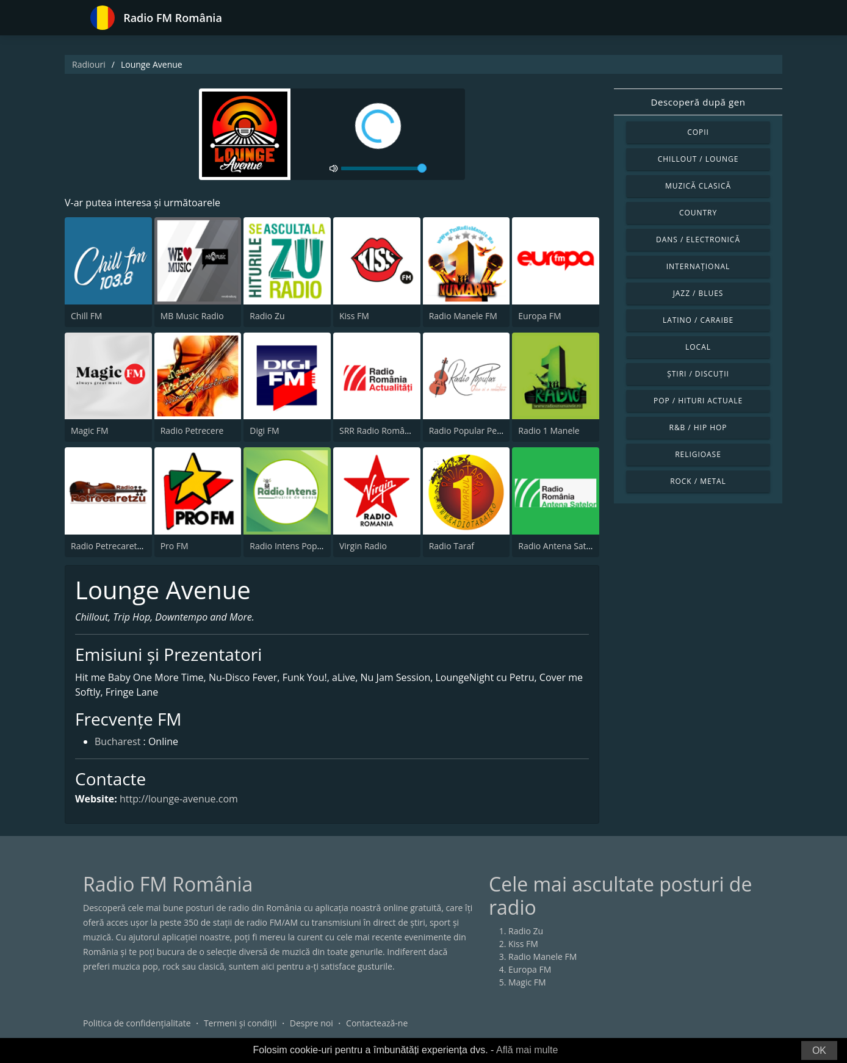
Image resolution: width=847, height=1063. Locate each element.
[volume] (384, 168)
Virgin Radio (363, 546)
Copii (698, 132)
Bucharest (117, 741)
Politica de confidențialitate (137, 1023)
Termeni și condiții (240, 1023)
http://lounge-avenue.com (179, 798)
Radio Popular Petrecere (477, 430)
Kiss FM (354, 316)
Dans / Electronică (698, 239)
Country (698, 212)
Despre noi (311, 1023)
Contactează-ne (377, 1023)
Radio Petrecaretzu (108, 546)
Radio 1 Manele (548, 430)
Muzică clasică (698, 186)
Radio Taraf (451, 546)
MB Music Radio (192, 316)
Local (698, 347)
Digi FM (264, 430)
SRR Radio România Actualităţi (399, 430)
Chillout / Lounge (698, 159)
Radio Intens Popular (291, 546)
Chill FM (86, 316)
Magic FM (90, 430)
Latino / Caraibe (698, 320)
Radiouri (89, 64)
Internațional (698, 266)
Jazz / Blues (698, 293)
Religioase (698, 454)
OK (819, 1050)
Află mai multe (527, 1050)
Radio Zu (267, 316)
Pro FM (174, 546)
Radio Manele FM (463, 316)
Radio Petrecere (192, 430)
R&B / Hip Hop (698, 427)
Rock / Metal (698, 481)
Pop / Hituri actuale (698, 400)
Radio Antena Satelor (560, 546)
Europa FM (539, 316)
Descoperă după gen (698, 102)
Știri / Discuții (698, 374)
